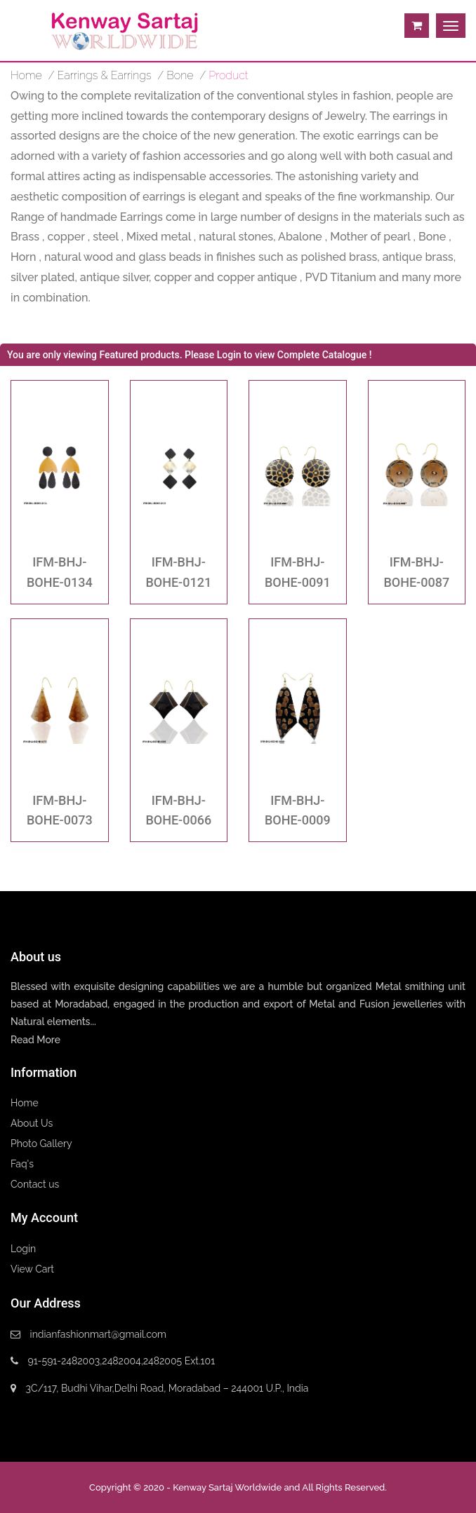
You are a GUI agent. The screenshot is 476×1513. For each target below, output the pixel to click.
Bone (179, 75)
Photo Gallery (41, 1143)
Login (23, 1248)
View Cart (32, 1269)
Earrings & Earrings (105, 75)
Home (25, 1102)
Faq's (22, 1163)
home (26, 75)
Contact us (35, 1184)
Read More (35, 1039)
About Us (32, 1123)
